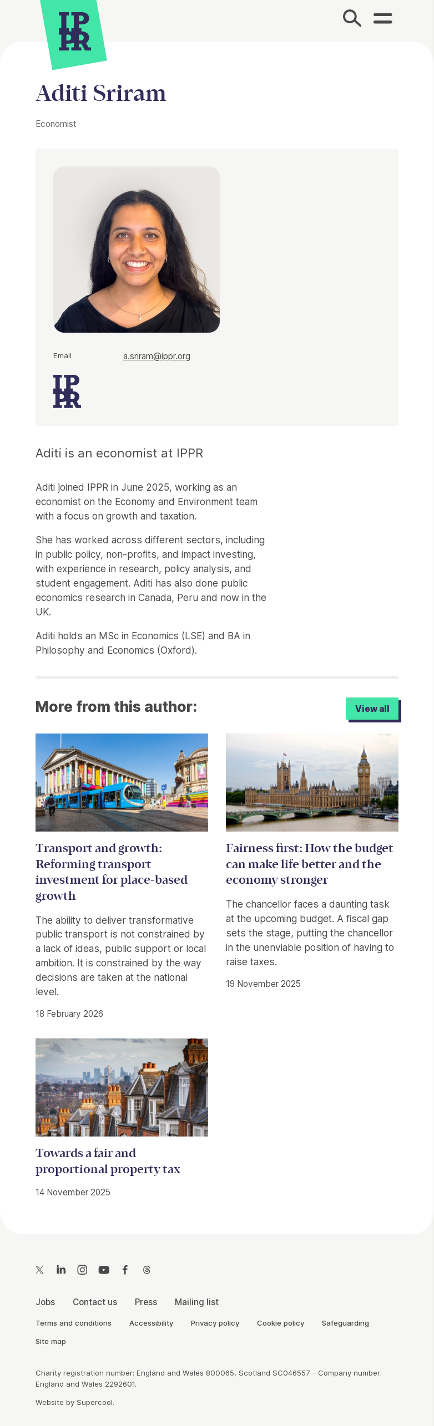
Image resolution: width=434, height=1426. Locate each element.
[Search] (352, 21)
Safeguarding (345, 1322)
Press (146, 1302)
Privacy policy (215, 1322)
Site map (51, 1341)
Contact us (95, 1302)
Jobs (45, 1302)
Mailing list (197, 1302)
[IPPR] (75, 29)
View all (372, 709)
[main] (217, 629)
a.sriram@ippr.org (156, 356)
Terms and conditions (74, 1322)
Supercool (95, 1402)
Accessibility (151, 1322)
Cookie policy (280, 1322)
